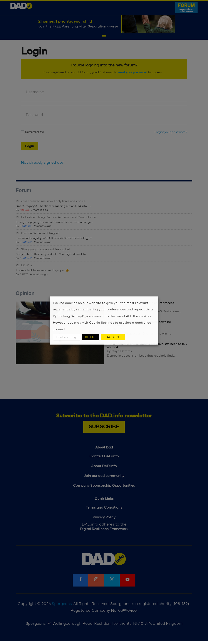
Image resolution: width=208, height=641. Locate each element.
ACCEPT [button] (113, 337)
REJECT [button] (90, 337)
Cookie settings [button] (66, 337)
